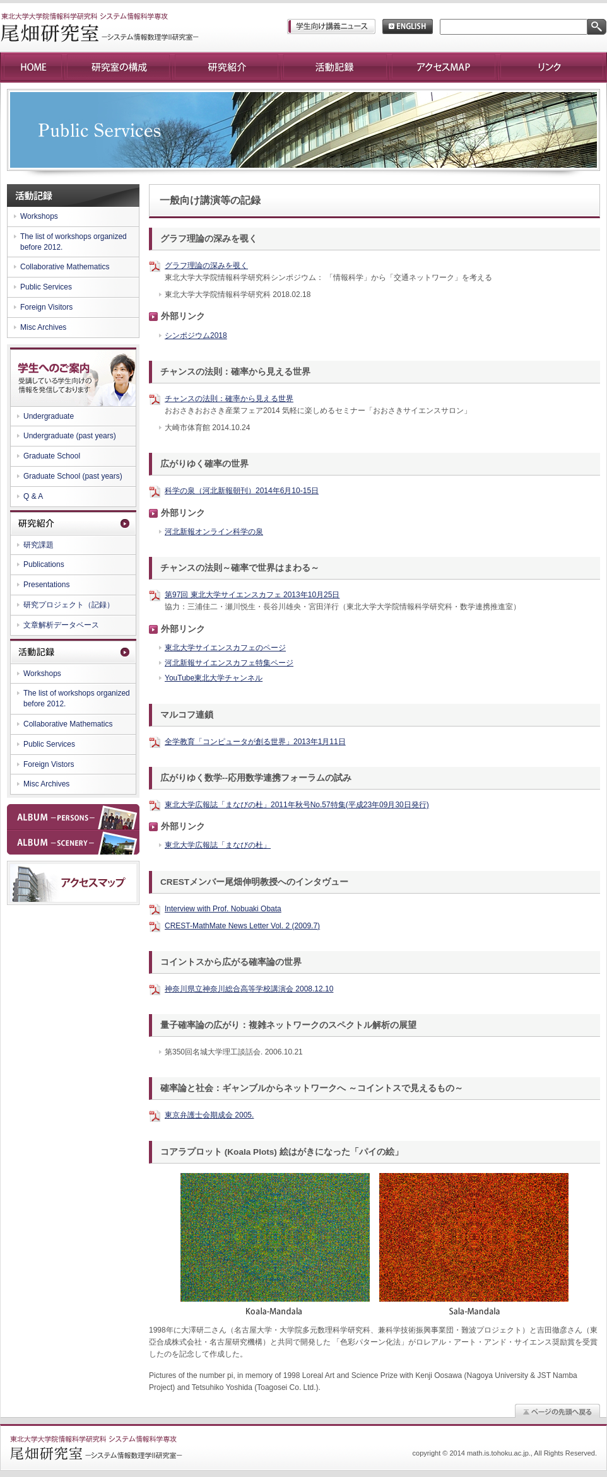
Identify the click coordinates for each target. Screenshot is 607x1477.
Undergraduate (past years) (69, 435)
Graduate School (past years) (72, 476)
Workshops (39, 216)
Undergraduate (48, 416)
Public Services (46, 287)
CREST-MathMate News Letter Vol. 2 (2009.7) (242, 925)
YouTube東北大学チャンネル (213, 678)
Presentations (46, 584)
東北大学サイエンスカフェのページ (225, 647)
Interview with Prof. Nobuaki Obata (223, 908)
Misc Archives (43, 327)
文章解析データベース (61, 625)
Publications (43, 564)
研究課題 (38, 544)
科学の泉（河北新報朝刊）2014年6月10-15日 (242, 490)
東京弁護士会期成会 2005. (209, 1115)
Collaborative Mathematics (64, 266)
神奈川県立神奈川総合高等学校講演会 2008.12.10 (249, 988)
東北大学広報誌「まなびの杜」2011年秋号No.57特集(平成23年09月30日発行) (297, 804)
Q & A (33, 496)
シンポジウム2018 (196, 335)
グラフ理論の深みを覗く (206, 265)
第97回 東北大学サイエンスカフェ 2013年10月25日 (252, 594)
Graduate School (51, 456)
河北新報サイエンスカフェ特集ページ (229, 662)
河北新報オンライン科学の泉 (214, 531)
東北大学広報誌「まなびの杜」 (218, 845)
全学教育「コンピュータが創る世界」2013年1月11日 (255, 741)
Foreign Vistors (48, 764)
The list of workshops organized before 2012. (73, 242)
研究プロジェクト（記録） (68, 604)
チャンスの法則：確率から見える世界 (229, 398)
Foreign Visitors (46, 307)
